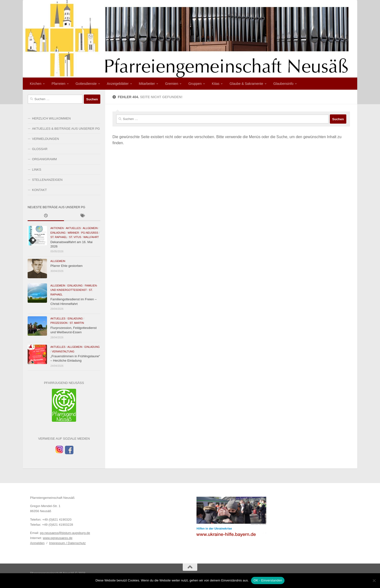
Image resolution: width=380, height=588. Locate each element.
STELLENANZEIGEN (47, 180)
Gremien (171, 84)
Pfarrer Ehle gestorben (66, 266)
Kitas (215, 84)
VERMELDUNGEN (45, 139)
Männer (73, 232)
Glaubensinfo (283, 84)
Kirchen (35, 84)
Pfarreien (58, 84)
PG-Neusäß (89, 232)
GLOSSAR (40, 149)
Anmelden (37, 543)
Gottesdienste (86, 84)
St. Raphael (58, 237)
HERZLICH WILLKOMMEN (51, 118)
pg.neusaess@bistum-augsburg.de (65, 533)
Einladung (58, 232)
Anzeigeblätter (118, 84)
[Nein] (374, 580)
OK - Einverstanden (267, 580)
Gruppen (195, 84)
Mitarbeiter (147, 84)
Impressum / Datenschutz (67, 543)
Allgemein (90, 228)
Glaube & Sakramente (246, 84)
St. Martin (77, 322)
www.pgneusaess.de (57, 538)
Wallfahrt (91, 237)
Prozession (58, 322)
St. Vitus (75, 237)
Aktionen (57, 228)
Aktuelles (73, 228)
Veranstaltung (63, 351)
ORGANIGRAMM (44, 159)
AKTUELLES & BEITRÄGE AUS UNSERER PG (66, 128)
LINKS (36, 169)
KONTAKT (39, 190)
